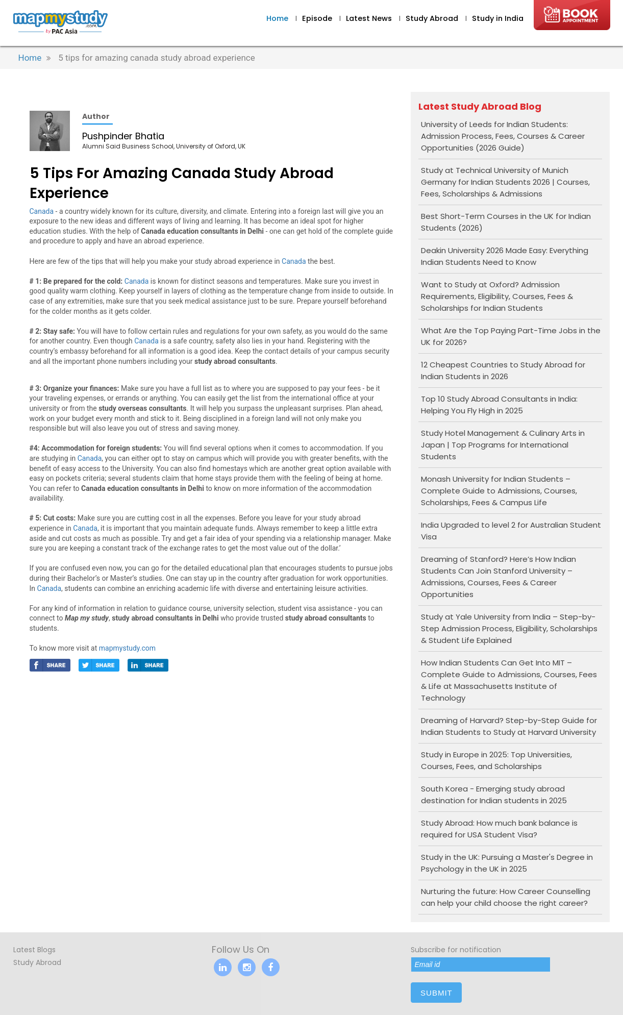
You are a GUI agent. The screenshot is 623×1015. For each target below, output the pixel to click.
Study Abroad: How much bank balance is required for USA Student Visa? (499, 829)
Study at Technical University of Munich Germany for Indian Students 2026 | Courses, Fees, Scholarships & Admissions (505, 182)
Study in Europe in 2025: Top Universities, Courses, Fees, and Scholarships (496, 760)
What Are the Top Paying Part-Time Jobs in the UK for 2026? (511, 336)
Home (277, 18)
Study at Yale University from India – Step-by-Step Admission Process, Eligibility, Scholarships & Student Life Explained (509, 628)
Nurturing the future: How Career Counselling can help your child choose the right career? (505, 897)
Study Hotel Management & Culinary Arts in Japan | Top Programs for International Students (503, 445)
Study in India (498, 18)
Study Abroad (433, 18)
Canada (42, 211)
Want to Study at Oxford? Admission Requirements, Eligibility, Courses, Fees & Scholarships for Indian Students (497, 296)
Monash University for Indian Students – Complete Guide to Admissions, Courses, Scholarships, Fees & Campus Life (499, 491)
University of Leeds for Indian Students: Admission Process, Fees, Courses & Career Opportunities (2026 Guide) (503, 136)
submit (436, 992)
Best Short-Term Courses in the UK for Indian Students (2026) (506, 222)
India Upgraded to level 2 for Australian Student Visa (511, 530)
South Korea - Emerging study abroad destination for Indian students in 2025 (494, 794)
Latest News (370, 18)
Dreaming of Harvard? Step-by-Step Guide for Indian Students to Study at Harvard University (509, 726)
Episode (317, 18)
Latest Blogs (34, 950)
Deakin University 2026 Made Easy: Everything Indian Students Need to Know (504, 256)
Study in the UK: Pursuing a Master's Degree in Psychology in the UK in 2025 (507, 863)
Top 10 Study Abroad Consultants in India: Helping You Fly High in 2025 (499, 404)
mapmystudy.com (127, 648)
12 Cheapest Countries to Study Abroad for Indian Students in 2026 (503, 370)
